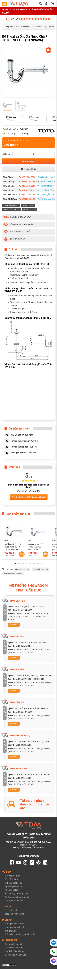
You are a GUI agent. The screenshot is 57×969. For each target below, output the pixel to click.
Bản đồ (13, 624)
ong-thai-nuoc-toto (40, 569)
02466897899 (24, 679)
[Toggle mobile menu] (4, 4)
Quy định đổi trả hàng (14, 951)
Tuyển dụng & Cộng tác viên (17, 897)
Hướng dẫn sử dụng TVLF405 (24, 441)
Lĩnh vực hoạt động (13, 883)
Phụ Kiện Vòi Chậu (11, 205)
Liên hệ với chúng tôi (14, 900)
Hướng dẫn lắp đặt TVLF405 (24, 447)
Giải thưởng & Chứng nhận (16, 893)
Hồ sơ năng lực (11, 890)
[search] (40, 3)
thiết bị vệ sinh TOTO (19, 258)
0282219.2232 (27, 195)
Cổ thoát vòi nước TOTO (15, 255)
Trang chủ (9, 27)
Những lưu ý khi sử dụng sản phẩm (20, 934)
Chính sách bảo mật (14, 944)
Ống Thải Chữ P (29, 210)
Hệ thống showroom (14, 886)
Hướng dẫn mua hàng (14, 924)
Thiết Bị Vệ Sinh (22, 27)
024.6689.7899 (27, 190)
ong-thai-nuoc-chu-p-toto (13, 573)
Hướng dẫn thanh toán (15, 927)
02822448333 (43, 19)
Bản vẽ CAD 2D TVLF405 (22, 435)
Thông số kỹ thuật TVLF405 (23, 452)
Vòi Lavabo (36, 27)
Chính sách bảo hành (14, 947)
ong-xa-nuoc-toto (22, 569)
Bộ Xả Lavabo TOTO (11, 210)
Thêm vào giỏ (28, 168)
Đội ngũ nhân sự (12, 879)
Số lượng (6, 154)
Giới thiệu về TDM (12, 876)
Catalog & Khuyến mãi (14, 914)
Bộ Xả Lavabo (28, 205)
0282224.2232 (27, 199)
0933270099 (38, 679)
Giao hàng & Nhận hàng (15, 955)
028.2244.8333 (27, 177)
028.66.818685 (27, 186)
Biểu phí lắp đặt (11, 931)
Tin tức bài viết (11, 910)
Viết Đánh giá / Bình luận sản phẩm (28, 497)
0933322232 (26, 19)
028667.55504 (27, 181)
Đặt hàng (28, 161)
